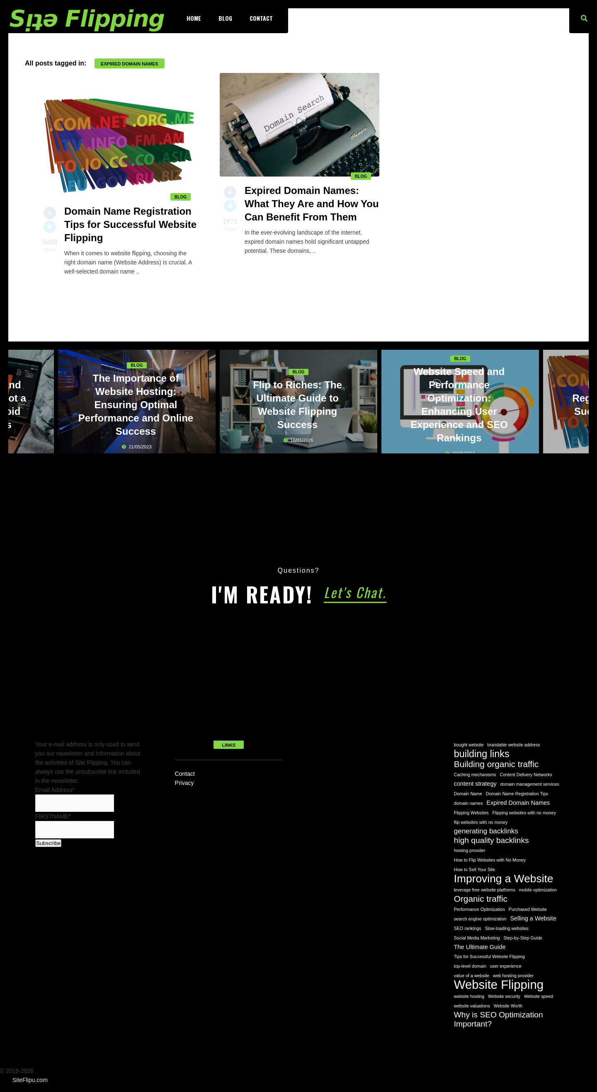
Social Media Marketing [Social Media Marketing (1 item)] (477, 937)
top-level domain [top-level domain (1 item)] (470, 966)
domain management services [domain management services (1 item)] (529, 784)
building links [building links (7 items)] (482, 753)
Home (194, 18)
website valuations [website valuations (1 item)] (472, 1005)
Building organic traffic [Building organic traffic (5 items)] (496, 764)
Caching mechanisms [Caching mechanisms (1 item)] (475, 774)
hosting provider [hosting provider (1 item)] (469, 850)
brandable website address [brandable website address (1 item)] (513, 744)
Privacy (184, 783)
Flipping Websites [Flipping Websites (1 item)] (471, 812)
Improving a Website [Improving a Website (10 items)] (503, 878)
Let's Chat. (355, 592)
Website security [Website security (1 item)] (504, 996)
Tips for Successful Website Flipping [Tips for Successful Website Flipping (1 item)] (489, 956)
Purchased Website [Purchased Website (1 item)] (528, 909)
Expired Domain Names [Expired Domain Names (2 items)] (518, 802)
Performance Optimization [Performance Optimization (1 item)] (479, 909)
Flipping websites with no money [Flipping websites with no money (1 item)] (524, 812)
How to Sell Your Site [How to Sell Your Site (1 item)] (474, 869)
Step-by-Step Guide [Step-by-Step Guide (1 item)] (522, 937)
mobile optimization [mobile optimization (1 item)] (538, 889)
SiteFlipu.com (30, 1080)
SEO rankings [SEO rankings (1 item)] (467, 928)
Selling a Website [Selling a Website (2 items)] (533, 918)
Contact (261, 18)
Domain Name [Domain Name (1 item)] (468, 793)
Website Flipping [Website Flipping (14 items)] (499, 984)
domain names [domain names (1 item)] (468, 803)
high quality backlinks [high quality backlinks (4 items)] (491, 840)
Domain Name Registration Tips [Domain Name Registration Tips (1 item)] (517, 793)
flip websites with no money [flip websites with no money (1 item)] (481, 822)
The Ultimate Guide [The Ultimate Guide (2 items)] (480, 947)
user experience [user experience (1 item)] (506, 966)
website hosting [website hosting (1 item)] (469, 996)
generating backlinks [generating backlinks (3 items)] (486, 831)
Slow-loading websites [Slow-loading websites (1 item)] (506, 928)
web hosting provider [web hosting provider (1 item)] (513, 975)
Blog (225, 18)
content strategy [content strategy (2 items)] (475, 783)
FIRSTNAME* (53, 816)
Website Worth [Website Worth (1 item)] (508, 1005)
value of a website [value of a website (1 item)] (471, 975)
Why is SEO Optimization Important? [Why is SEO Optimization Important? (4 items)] (498, 1019)
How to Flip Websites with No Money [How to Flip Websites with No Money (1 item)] (490, 859)
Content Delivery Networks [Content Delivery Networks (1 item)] (526, 774)
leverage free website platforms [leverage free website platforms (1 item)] (484, 889)
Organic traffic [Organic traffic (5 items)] (480, 898)
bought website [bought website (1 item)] (469, 744)
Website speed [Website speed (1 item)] (538, 996)
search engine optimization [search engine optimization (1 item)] (480, 918)
